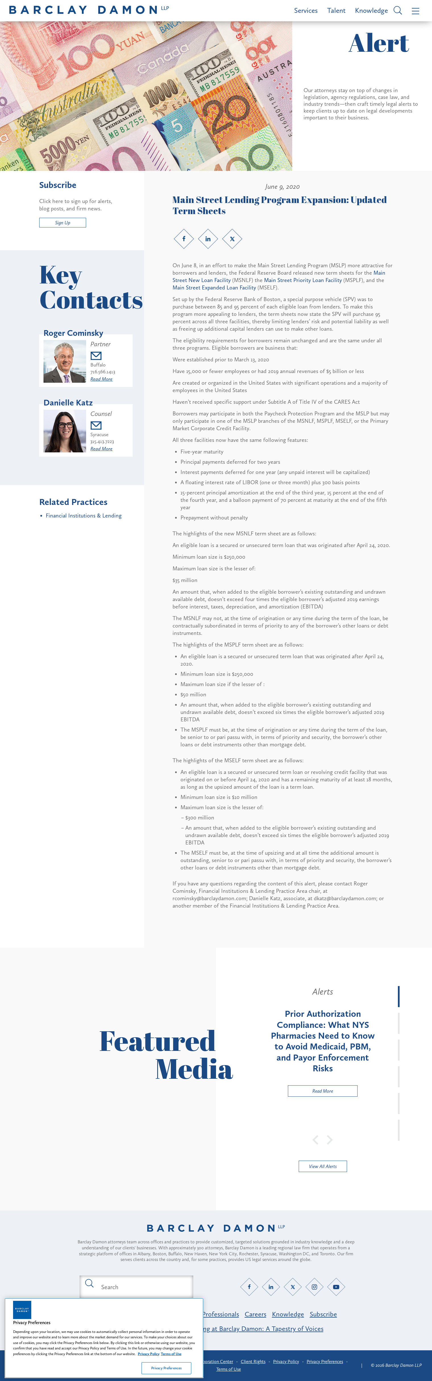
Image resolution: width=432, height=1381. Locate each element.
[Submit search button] (88, 1282)
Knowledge (371, 10)
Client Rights (253, 1361)
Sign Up (62, 222)
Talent (336, 10)
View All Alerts (323, 1166)
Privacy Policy (286, 1361)
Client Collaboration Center (206, 1361)
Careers (255, 1314)
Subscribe (323, 1314)
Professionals (220, 1314)
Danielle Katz (68, 402)
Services (306, 10)
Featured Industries (122, 1314)
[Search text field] (142, 1286)
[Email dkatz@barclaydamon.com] (102, 426)
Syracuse (99, 434)
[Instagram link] (314, 1287)
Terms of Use (228, 1369)
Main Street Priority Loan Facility (303, 280)
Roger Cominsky (73, 333)
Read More (101, 379)
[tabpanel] (322, 1041)
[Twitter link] (232, 239)
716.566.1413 (102, 371)
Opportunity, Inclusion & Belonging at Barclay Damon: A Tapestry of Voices (216, 1328)
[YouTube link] (336, 1287)
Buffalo (98, 365)
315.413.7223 (102, 441)
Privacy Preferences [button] (325, 1361)
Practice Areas (175, 1314)
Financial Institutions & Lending (84, 515)
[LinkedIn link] (208, 239)
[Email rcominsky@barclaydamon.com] (102, 357)
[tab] (399, 996)
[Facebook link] (184, 239)
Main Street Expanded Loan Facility (214, 287)
